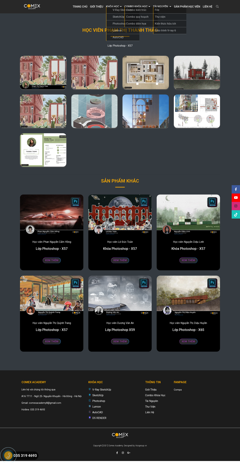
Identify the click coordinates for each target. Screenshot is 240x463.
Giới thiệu (96, 6)
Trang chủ (80, 6)
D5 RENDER (99, 418)
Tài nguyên (162, 6)
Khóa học (114, 6)
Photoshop (98, 401)
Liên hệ (207, 6)
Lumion (96, 406)
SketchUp (98, 395)
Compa (178, 389)
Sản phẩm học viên (187, 6)
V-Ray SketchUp (101, 389)
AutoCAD (97, 412)
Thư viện (150, 406)
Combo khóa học (137, 6)
